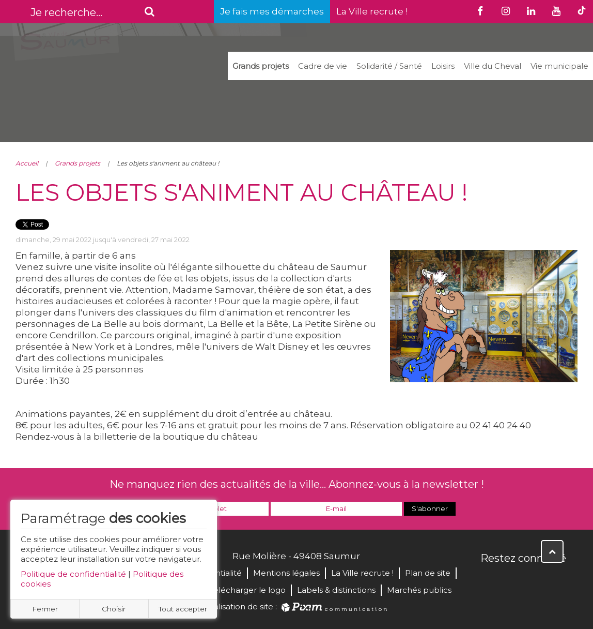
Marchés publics (419, 590)
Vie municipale (559, 66)
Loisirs (443, 66)
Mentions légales (286, 573)
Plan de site (427, 573)
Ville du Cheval (492, 66)
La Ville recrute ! (372, 11)
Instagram (557, 580)
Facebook (489, 580)
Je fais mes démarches (272, 11)
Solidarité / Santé (389, 66)
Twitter (512, 580)
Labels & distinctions (336, 590)
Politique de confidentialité (73, 574)
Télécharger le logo (247, 590)
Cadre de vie (322, 66)
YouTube (534, 580)
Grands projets (260, 66)
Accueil (26, 163)
